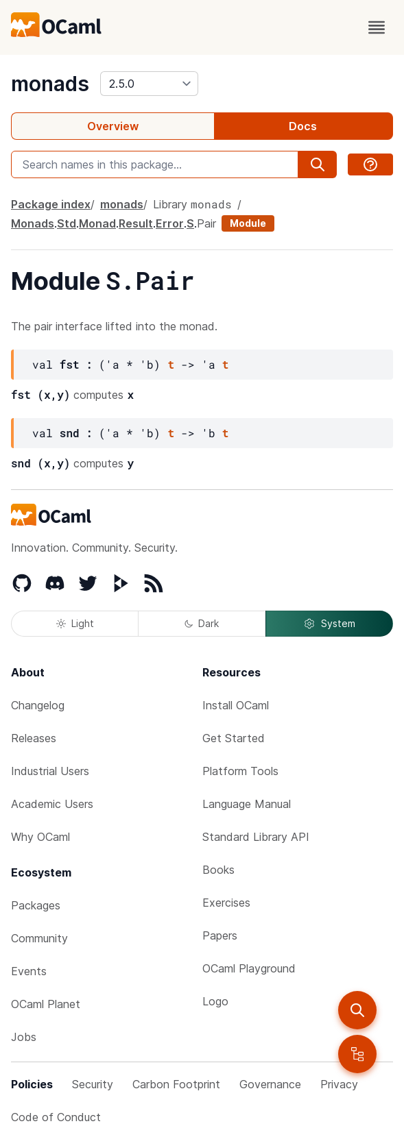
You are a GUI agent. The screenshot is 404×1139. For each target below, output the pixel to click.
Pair (206, 223)
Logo (215, 1001)
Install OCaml (235, 705)
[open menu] (377, 27)
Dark (202, 623)
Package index (51, 204)
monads (50, 83)
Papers (219, 935)
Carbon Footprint (176, 1084)
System (329, 623)
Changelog (37, 705)
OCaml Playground (249, 968)
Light (75, 623)
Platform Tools (240, 771)
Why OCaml (40, 837)
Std (66, 223)
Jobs (23, 1037)
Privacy (339, 1084)
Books (218, 870)
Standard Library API (255, 837)
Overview (113, 126)
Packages (35, 905)
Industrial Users (50, 771)
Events (29, 971)
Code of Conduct (56, 1117)
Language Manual (246, 804)
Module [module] (248, 223)
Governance (270, 1084)
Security (92, 1084)
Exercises (226, 902)
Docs (303, 126)
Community (39, 938)
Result (136, 223)
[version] (149, 83)
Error (170, 223)
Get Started (233, 738)
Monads (32, 223)
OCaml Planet (45, 1004)
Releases (33, 738)
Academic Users (52, 804)
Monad (97, 223)
